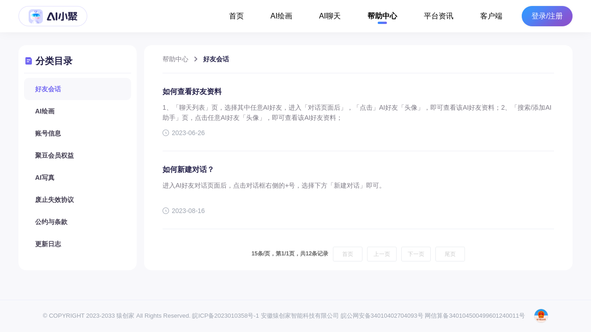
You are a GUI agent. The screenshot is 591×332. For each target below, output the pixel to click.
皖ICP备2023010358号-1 (225, 315)
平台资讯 (438, 16)
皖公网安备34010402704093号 (382, 315)
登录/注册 (547, 16)
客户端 (491, 16)
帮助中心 (382, 16)
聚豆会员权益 (54, 155)
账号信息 (48, 133)
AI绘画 (281, 16)
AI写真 (44, 177)
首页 (236, 16)
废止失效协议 (54, 199)
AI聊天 (330, 16)
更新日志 (48, 244)
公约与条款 (51, 221)
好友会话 (48, 89)
